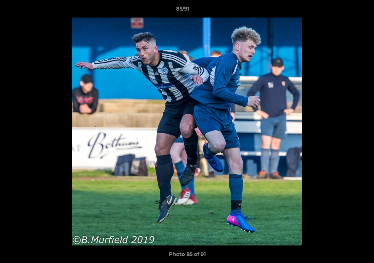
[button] (343, 10)
